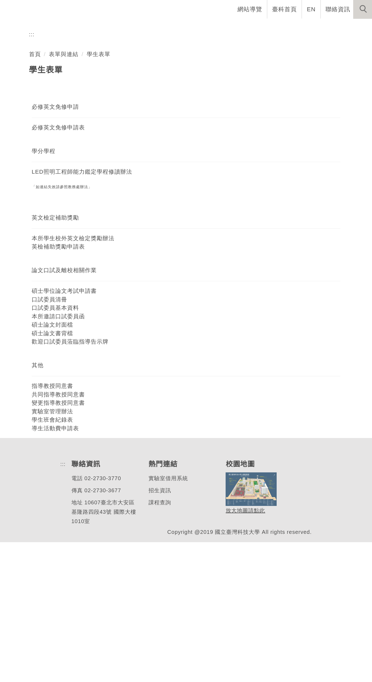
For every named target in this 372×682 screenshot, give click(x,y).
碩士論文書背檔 (52, 473)
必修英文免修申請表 (58, 267)
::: (32, 174)
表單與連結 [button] (316, 27)
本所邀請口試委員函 (58, 456)
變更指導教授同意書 (58, 542)
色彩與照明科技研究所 (72, 118)
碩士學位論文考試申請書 (64, 430)
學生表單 (99, 194)
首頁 (35, 194)
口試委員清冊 (49, 439)
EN (311, 9)
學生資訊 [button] (279, 27)
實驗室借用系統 (167, 618)
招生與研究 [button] (241, 27)
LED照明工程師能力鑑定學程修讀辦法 (81, 311)
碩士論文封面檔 (52, 464)
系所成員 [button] (203, 27)
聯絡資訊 (338, 9)
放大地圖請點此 (243, 650)
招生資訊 (158, 630)
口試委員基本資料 (55, 447)
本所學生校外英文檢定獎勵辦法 (73, 378)
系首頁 (136, 27)
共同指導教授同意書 (58, 534)
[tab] (188, 139)
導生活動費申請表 (55, 568)
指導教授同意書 (52, 525)
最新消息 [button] (354, 27)
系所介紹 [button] (168, 27)
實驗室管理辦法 (52, 551)
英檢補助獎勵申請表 (58, 386)
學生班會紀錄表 (52, 559)
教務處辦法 (78, 327)
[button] (362, 9)
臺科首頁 (285, 9)
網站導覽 (250, 9)
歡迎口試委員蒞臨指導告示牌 (70, 481)
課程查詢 (158, 642)
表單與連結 (64, 194)
